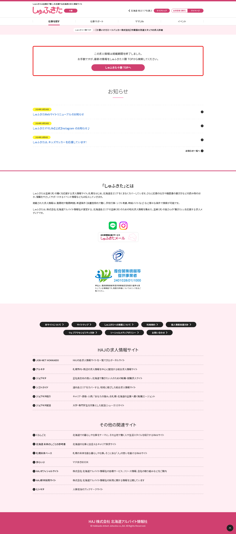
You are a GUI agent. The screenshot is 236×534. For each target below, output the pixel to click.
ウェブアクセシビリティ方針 (81, 332)
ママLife (139, 21)
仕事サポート (96, 21)
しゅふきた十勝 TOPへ (118, 67)
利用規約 (151, 324)
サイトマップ (83, 324)
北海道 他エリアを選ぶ (141, 10)
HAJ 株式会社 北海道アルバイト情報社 (118, 521)
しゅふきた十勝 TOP (83, 30)
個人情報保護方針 (179, 324)
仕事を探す (54, 21)
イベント (182, 21)
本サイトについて (53, 324)
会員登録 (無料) (179, 10)
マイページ (195, 10)
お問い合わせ (158, 332)
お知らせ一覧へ (192, 151)
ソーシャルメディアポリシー (123, 332)
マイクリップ (162, 10)
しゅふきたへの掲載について (117, 324)
